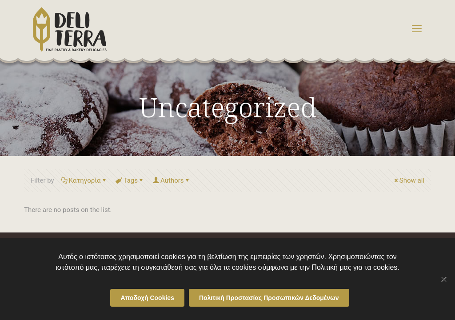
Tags (130, 180)
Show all (408, 180)
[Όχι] (443, 279)
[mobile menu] (416, 28)
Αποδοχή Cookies (147, 297)
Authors (171, 180)
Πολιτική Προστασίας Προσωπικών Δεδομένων (269, 297)
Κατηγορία (84, 180)
